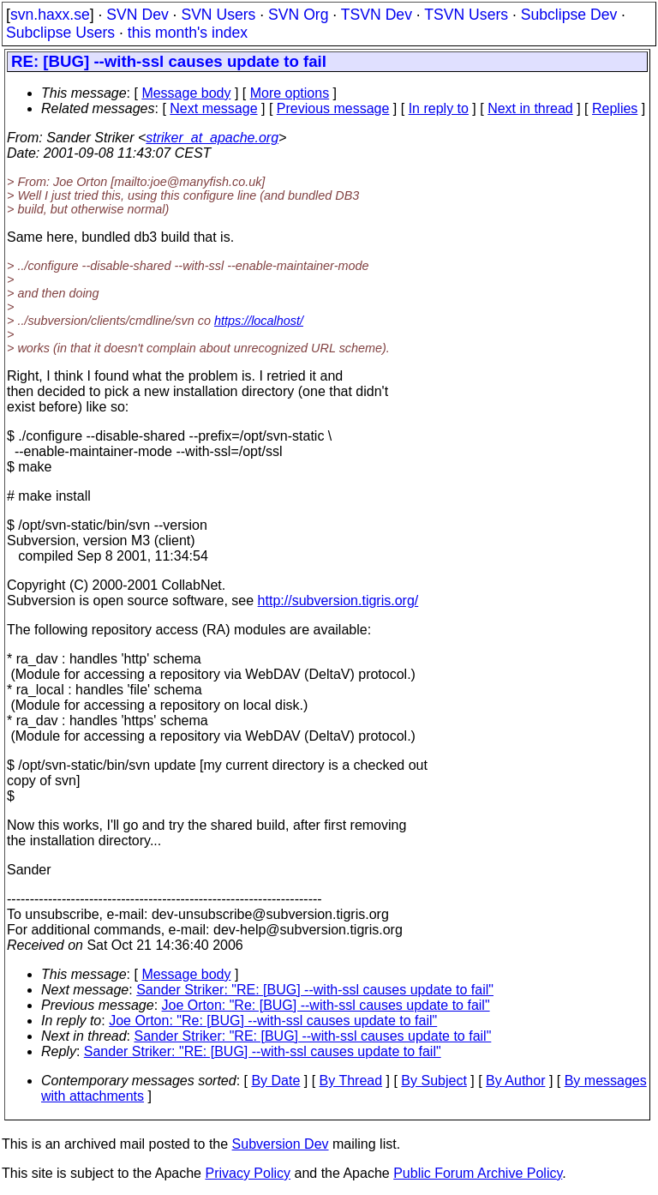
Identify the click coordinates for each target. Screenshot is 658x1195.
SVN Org (298, 14)
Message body (185, 93)
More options (290, 93)
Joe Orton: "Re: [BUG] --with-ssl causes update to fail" (326, 1005)
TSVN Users (466, 14)
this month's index (188, 32)
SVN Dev (137, 14)
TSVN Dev (376, 14)
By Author (515, 1080)
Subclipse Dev (569, 14)
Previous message (333, 108)
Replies (614, 108)
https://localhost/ (258, 320)
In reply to (439, 108)
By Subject (433, 1080)
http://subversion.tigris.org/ (338, 600)
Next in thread (530, 108)
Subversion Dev (280, 1144)
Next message (213, 108)
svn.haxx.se (50, 14)
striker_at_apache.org (212, 137)
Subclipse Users (60, 32)
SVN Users (218, 14)
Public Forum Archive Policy (477, 1173)
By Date (275, 1080)
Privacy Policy (247, 1173)
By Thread (351, 1080)
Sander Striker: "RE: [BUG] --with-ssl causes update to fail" (315, 989)
